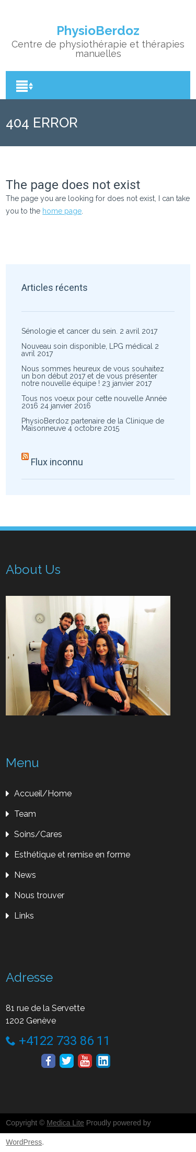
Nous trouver (39, 895)
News (25, 875)
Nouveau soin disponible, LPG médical (87, 346)
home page (62, 211)
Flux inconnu (57, 461)
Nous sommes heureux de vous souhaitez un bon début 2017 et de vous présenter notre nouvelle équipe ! (92, 376)
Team (25, 814)
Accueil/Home (43, 793)
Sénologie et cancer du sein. (69, 331)
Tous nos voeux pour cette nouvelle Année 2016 (94, 402)
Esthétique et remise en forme (72, 855)
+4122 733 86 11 (58, 1041)
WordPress (24, 1142)
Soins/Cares (38, 834)
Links (24, 916)
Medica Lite (65, 1123)
